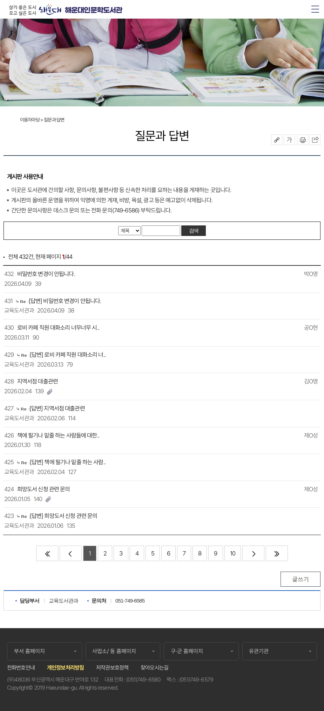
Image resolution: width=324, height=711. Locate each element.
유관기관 (259, 651)
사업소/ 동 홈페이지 (114, 651)
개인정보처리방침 (65, 667)
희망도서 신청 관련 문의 (43, 489)
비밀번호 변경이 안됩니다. (46, 273)
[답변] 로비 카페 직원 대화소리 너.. (68, 354)
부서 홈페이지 (29, 651)
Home (8, 120)
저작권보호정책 (112, 667)
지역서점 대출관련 (37, 381)
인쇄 (302, 139)
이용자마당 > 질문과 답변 (42, 120)
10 (232, 553)
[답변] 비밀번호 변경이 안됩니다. (65, 300)
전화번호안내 (21, 667)
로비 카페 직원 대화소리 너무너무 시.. (58, 327)
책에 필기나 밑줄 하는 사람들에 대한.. (58, 435)
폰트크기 (289, 139)
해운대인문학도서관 (93, 10)
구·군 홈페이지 (187, 651)
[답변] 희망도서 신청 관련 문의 (63, 515)
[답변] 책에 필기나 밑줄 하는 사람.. (68, 462)
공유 (276, 139)
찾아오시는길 (154, 667)
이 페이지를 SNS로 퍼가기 (314, 139)
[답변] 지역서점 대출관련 (57, 408)
